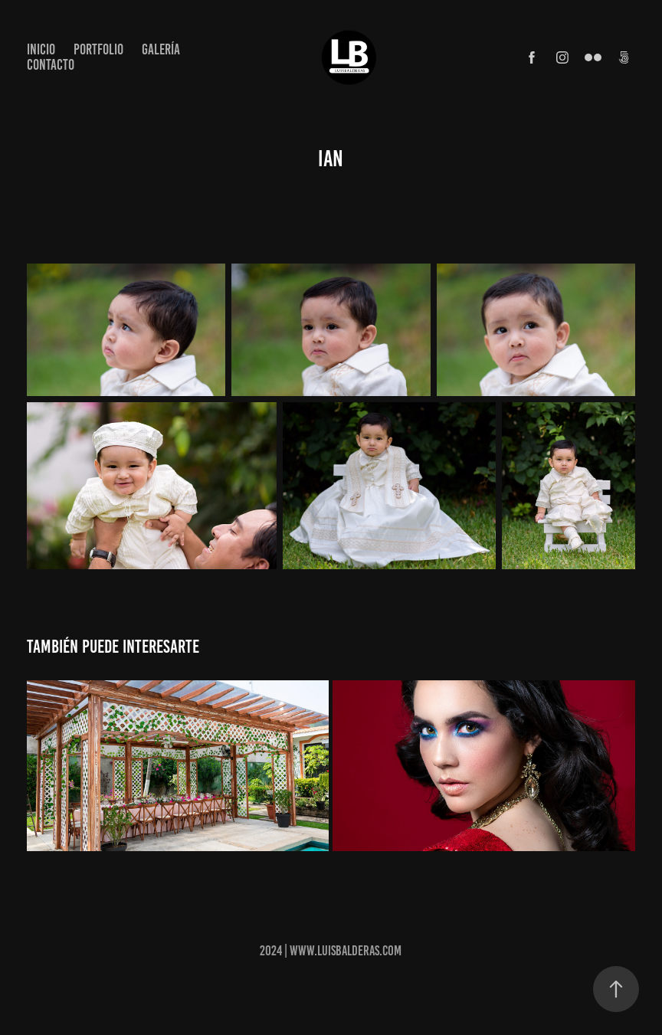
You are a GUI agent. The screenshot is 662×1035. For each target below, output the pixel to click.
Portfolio (98, 49)
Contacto (50, 65)
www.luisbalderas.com (345, 950)
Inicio (41, 49)
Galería (161, 49)
